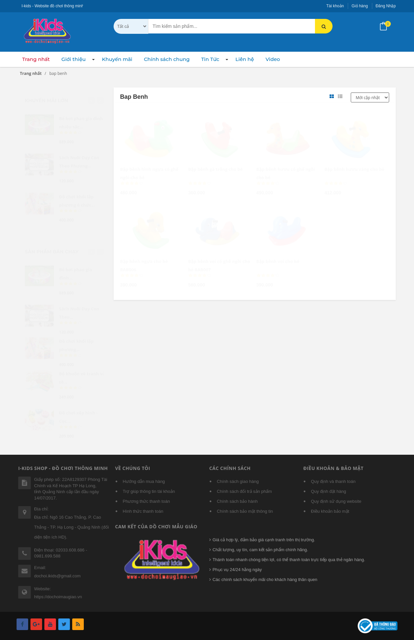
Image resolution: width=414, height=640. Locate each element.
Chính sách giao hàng (238, 481)
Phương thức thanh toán (146, 501)
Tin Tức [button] (210, 59)
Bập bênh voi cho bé (277, 255)
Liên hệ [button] (244, 59)
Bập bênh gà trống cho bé (215, 163)
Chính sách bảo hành (237, 501)
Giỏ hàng (360, 6)
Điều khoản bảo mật (330, 511)
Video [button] (273, 59)
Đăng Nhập (386, 6)
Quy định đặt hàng (328, 491)
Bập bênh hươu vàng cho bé (354, 163)
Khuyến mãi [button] (117, 59)
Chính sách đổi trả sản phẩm (244, 491)
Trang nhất (36, 59)
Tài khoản (335, 6)
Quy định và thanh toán (333, 481)
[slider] (131, 177)
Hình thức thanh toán (143, 511)
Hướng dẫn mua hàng (144, 481)
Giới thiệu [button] (73, 59)
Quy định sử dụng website (336, 501)
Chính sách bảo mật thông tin (245, 511)
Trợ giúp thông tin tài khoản (149, 491)
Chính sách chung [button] (166, 59)
